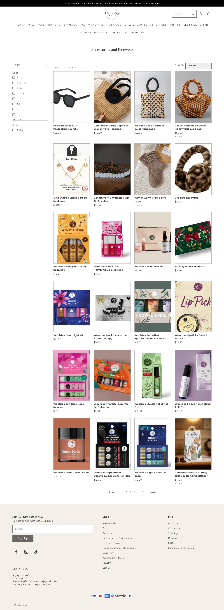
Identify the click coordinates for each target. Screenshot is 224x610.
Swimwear (71, 24)
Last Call (117, 32)
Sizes (30, 73)
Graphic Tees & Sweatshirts (189, 24)
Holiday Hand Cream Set (190, 266)
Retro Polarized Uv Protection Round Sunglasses (65, 127)
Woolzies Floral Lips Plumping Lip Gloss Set (108, 268)
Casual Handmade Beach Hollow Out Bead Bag (190, 127)
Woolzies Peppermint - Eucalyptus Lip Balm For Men (112, 474)
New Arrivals (24, 24)
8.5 (18, 109)
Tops (41, 24)
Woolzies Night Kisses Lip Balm (150, 474)
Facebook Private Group (181, 548)
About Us (136, 32)
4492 (19, 98)
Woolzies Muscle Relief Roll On (151, 405)
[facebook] (16, 551)
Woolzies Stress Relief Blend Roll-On (193, 405)
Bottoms (54, 24)
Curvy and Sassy (93, 24)
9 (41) (19, 77)
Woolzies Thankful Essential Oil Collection (111, 405)
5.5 (18, 104)
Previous (114, 492)
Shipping (173, 533)
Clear (45, 65)
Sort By (179, 65)
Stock (30, 125)
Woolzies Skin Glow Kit (148, 266)
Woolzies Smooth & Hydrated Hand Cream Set (150, 337)
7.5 (18, 114)
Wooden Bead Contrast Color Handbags (149, 127)
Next (153, 492)
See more (16, 119)
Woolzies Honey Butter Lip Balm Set (70, 268)
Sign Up (23, 538)
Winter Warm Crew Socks (150, 197)
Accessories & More (93, 32)
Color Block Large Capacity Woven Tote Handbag (111, 127)
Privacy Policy (20, 605)
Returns (172, 538)
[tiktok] (36, 551)
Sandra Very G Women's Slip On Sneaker (111, 199)
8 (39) (19, 88)
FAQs (171, 543)
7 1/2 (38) (21, 93)
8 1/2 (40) (21, 83)
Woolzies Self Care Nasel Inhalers (68, 405)
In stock (20, 130)
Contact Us (174, 528)
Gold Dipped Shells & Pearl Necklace (70, 199)
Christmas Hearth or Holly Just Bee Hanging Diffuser (191, 474)
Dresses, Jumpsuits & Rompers (145, 24)
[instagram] (26, 551)
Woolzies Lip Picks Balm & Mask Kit (191, 337)
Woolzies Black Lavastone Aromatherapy (110, 337)
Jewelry (107, 562)
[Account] (200, 14)
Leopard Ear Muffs (186, 197)
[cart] (209, 14)
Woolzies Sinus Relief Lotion (71, 472)
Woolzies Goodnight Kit (68, 335)
